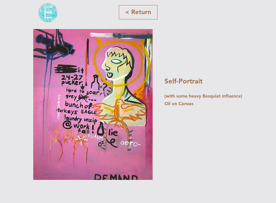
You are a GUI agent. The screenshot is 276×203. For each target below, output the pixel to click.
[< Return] (138, 12)
